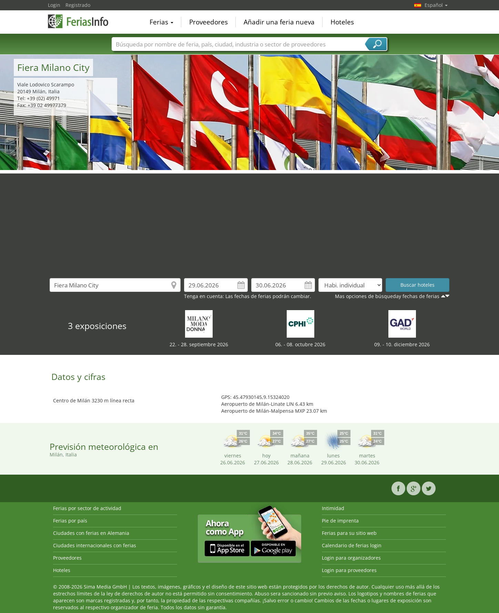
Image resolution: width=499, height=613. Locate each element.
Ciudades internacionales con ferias (94, 545)
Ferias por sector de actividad (87, 508)
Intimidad (333, 508)
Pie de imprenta (340, 520)
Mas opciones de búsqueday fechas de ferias (387, 296)
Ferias (161, 22)
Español (436, 5)
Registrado (77, 5)
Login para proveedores (349, 570)
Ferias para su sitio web (349, 533)
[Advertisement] (249, 221)
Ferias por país (70, 520)
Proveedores (208, 22)
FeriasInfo (82, 21)
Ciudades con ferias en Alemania (91, 533)
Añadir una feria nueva (279, 22)
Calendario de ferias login (351, 545)
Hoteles (342, 22)
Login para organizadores (351, 557)
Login (54, 5)
